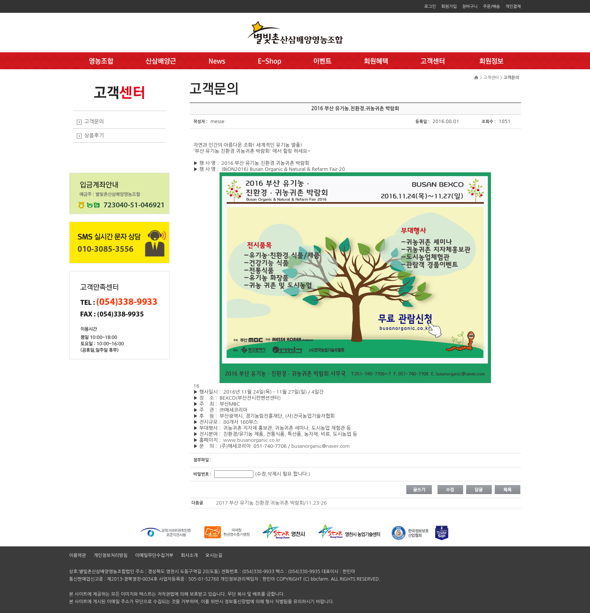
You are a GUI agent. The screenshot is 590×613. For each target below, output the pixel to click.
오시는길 (214, 555)
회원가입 (449, 7)
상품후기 (94, 135)
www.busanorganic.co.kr (252, 440)
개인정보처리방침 (111, 555)
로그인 (430, 7)
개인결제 (513, 7)
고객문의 (94, 121)
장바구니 (469, 7)
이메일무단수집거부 (154, 555)
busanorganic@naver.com (320, 446)
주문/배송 (491, 7)
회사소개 (189, 555)
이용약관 (77, 555)
